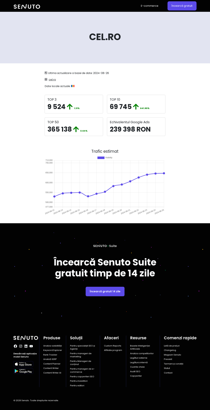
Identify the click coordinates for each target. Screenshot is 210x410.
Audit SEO (135, 371)
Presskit (168, 359)
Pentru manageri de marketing (81, 355)
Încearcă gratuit (182, 6)
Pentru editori (77, 385)
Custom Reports (112, 345)
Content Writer (51, 368)
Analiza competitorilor (142, 353)
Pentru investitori (79, 381)
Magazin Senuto (172, 354)
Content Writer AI (52, 372)
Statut (167, 368)
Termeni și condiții (173, 363)
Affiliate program (113, 350)
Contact (168, 372)
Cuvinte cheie (137, 366)
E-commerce (149, 6)
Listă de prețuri (172, 345)
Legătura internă (139, 362)
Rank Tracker (50, 354)
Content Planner (52, 363)
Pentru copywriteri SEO (82, 376)
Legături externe (138, 357)
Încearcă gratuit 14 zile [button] (105, 291)
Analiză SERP (50, 359)
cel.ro (52, 80)
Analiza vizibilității (52, 345)
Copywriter (136, 375)
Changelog (170, 350)
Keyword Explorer (52, 350)
